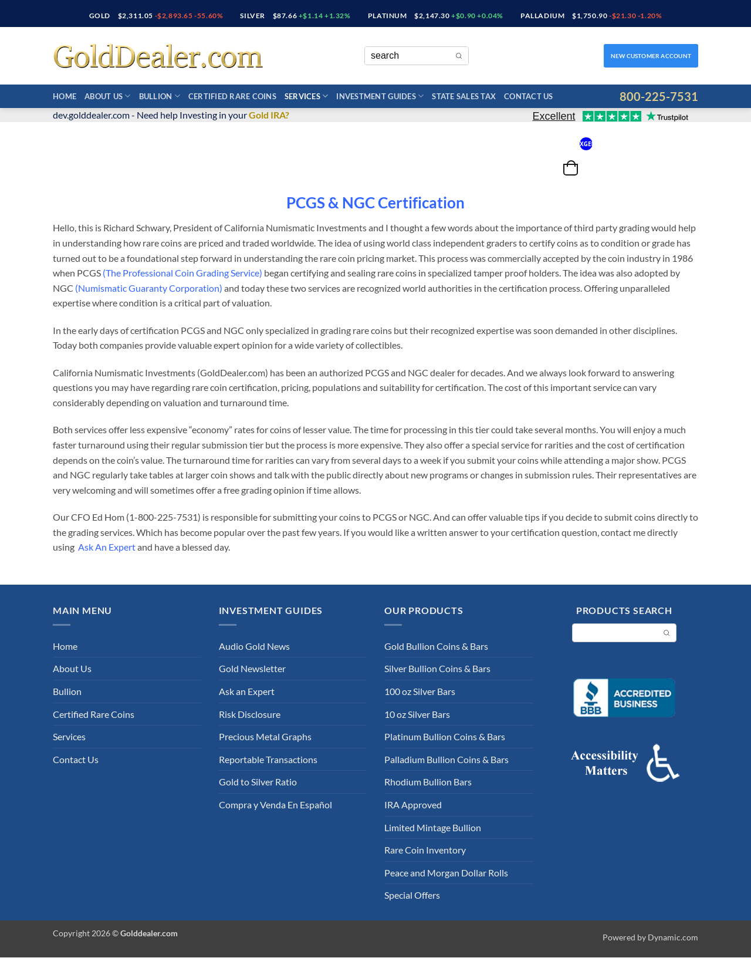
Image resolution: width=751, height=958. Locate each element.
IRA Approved (413, 804)
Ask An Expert (107, 546)
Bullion (159, 96)
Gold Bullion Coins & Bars (436, 646)
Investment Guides (380, 96)
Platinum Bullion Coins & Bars (444, 736)
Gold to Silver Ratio (258, 781)
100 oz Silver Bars (419, 691)
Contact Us (528, 96)
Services (307, 96)
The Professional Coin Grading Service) (184, 272)
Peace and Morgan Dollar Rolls (446, 872)
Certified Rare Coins (232, 96)
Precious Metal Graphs (265, 736)
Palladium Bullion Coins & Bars (446, 759)
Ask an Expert (247, 691)
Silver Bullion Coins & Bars (437, 668)
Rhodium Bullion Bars (428, 781)
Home (64, 96)
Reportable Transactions (268, 759)
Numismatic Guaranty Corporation (148, 288)
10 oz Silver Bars (417, 714)
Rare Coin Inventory (425, 849)
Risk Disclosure (249, 714)
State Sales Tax (464, 96)
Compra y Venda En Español (275, 804)
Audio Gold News (254, 646)
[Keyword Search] (407, 56)
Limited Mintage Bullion (432, 827)
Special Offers (412, 894)
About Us (107, 96)
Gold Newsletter (252, 668)
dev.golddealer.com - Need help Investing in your (171, 114)
